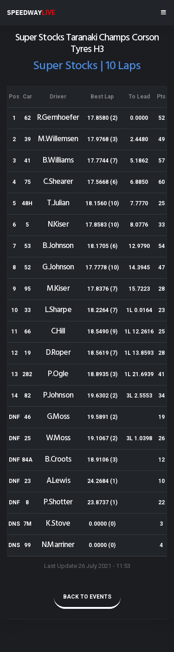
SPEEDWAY (31, 12)
